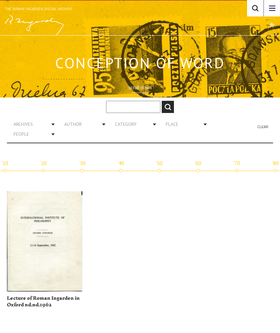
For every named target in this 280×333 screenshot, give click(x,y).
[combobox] (31, 124)
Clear (262, 127)
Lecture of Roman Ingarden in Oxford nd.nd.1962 (43, 301)
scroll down (140, 87)
